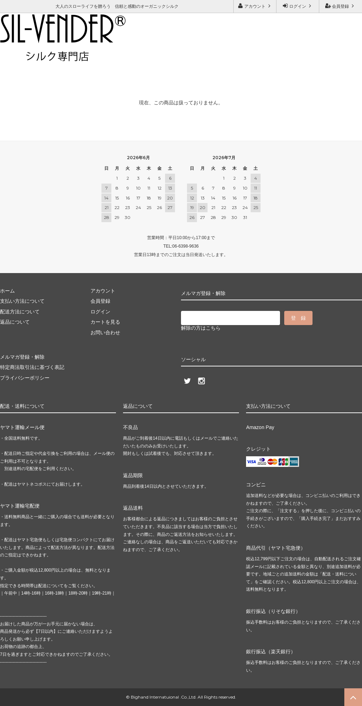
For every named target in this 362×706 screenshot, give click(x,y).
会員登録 (340, 6)
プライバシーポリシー (24, 378)
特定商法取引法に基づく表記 (32, 367)
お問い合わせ (56, 55)
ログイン (297, 6)
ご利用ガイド (16, 55)
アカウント (255, 6)
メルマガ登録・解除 (104, 55)
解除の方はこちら (201, 328)
